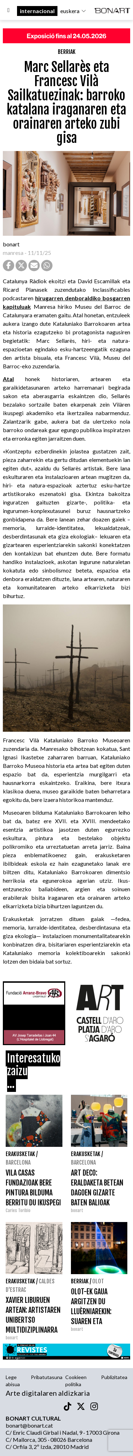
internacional (37, 10)
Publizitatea (114, 1377)
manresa (13, 252)
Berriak (67, 51)
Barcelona (18, 1162)
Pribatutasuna (46, 1377)
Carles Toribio (19, 1210)
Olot (98, 1281)
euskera (73, 10)
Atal (8, 378)
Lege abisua (13, 1380)
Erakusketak (20, 1153)
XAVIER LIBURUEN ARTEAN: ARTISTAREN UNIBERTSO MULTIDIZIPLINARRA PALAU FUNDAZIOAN (33, 1320)
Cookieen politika (76, 1380)
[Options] (8, 11)
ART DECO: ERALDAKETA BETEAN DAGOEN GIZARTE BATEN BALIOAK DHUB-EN (97, 1192)
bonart (11, 244)
